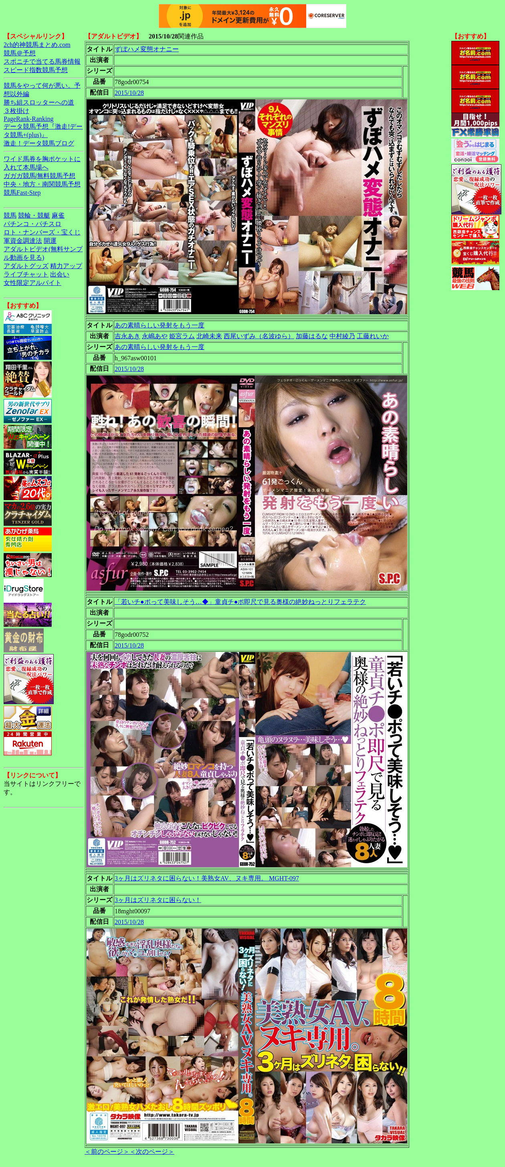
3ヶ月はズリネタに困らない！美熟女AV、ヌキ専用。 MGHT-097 (207, 878)
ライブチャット (26, 274)
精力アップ (66, 265)
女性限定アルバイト (32, 282)
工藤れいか (373, 336)
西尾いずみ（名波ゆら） (259, 336)
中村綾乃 (342, 336)
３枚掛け (16, 110)
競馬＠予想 (20, 53)
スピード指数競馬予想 (36, 70)
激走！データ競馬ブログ (39, 143)
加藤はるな (312, 336)
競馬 (10, 215)
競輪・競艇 (34, 215)
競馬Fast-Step (22, 192)
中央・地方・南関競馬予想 (42, 184)
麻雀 (58, 215)
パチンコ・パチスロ (32, 223)
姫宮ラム (182, 336)
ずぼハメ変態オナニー (147, 49)
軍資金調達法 (23, 240)
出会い (59, 274)
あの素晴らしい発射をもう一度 (159, 325)
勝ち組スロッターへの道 (39, 102)
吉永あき (127, 336)
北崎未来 (209, 336)
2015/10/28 (129, 92)
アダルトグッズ (26, 265)
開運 (50, 240)
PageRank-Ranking (28, 118)
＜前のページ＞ (107, 1151)
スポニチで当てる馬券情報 (42, 61)
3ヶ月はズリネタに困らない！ (158, 899)
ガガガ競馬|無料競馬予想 (39, 175)
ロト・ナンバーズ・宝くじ (42, 232)
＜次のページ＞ (151, 1151)
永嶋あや (155, 336)
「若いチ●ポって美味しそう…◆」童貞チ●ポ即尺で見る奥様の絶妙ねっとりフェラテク (240, 601)
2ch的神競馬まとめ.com (37, 44)
